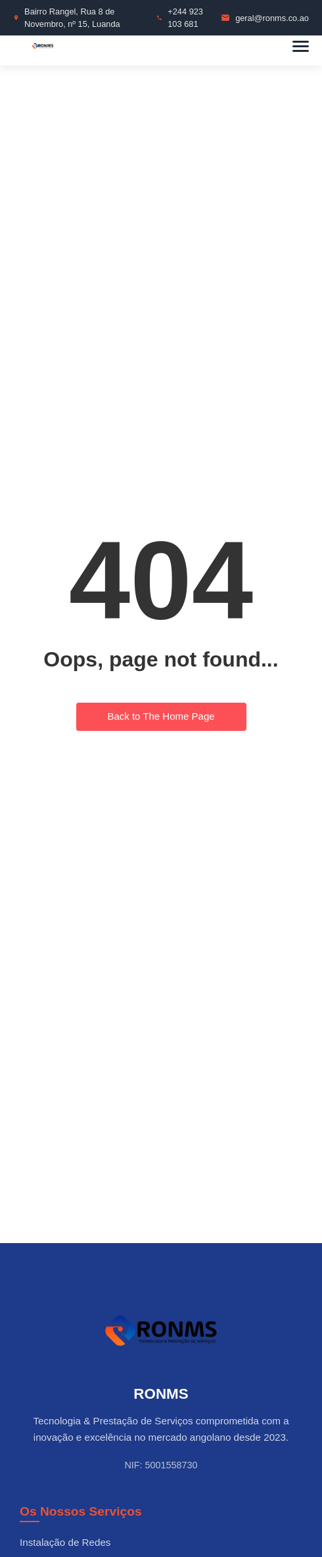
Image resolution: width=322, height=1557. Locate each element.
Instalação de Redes (65, 1542)
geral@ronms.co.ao (272, 18)
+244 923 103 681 (185, 18)
